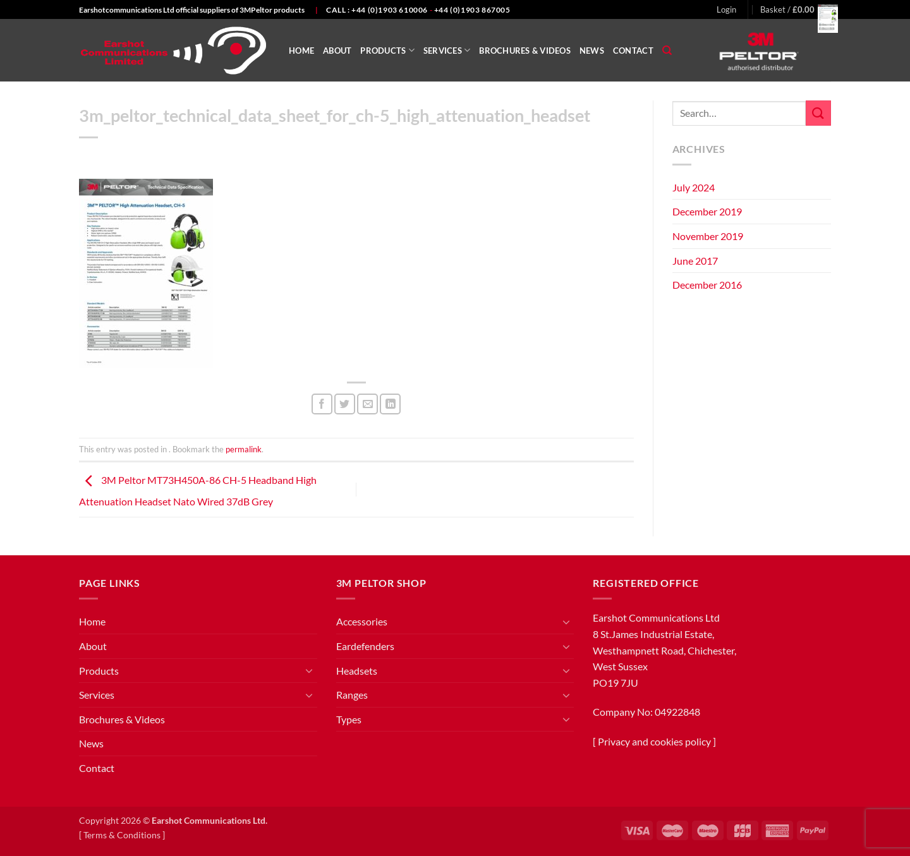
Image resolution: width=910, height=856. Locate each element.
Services (447, 50)
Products (387, 50)
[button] (726, 9)
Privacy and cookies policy (654, 741)
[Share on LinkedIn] (390, 404)
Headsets (356, 671)
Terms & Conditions (122, 834)
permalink (244, 449)
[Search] (667, 51)
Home (301, 50)
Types (348, 719)
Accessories (361, 621)
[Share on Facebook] (322, 404)
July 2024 (693, 187)
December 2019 (707, 211)
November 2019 (707, 236)
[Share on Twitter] (344, 404)
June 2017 (695, 261)
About (337, 50)
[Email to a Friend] (367, 404)
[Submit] (818, 112)
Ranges (352, 695)
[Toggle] (309, 670)
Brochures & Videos (525, 50)
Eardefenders (365, 646)
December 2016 (707, 285)
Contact (633, 50)
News (591, 50)
